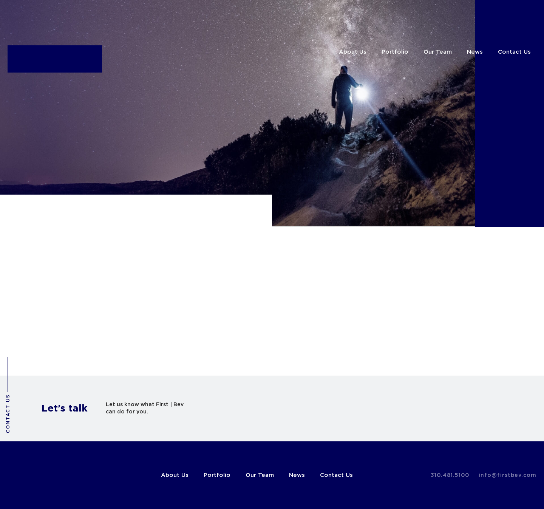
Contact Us (514, 52)
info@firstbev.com (507, 475)
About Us (352, 52)
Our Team (437, 52)
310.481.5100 (450, 475)
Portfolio (395, 52)
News (475, 52)
